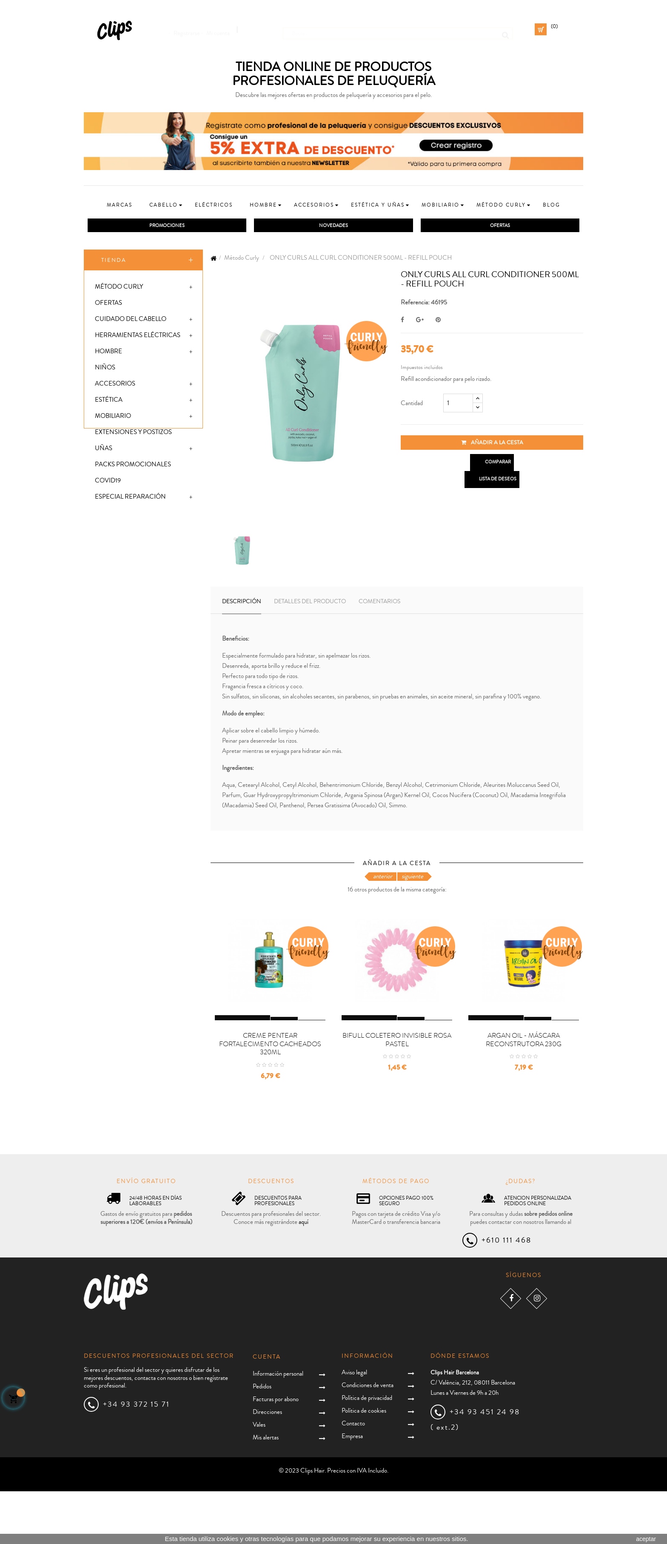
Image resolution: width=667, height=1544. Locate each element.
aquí (303, 1274)
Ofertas (108, 304)
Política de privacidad (367, 1450)
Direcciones (267, 1464)
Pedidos (262, 1439)
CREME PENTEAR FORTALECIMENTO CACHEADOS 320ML (270, 1096)
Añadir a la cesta (492, 444)
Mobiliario (113, 417)
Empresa (352, 1488)
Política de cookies (364, 1463)
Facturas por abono (276, 1452)
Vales (259, 1477)
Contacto (353, 1475)
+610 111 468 (506, 1292)
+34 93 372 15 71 (136, 1456)
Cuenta (267, 1409)
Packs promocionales (133, 466)
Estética (109, 401)
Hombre (108, 353)
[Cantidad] (458, 404)
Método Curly (119, 288)
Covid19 (108, 482)
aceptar (646, 1538)
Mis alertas (266, 1490)
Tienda (113, 261)
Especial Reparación (130, 498)
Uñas (103, 450)
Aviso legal (354, 1424)
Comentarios (379, 603)
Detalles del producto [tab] (310, 603)
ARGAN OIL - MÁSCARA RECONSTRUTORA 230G (524, 1092)
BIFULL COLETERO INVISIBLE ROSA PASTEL (396, 1092)
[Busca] (398, 29)
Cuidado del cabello (130, 320)
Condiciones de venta (367, 1437)
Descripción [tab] (241, 603)
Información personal (278, 1426)
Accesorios (115, 385)
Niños (105, 369)
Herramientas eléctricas (137, 336)
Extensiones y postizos (133, 433)
